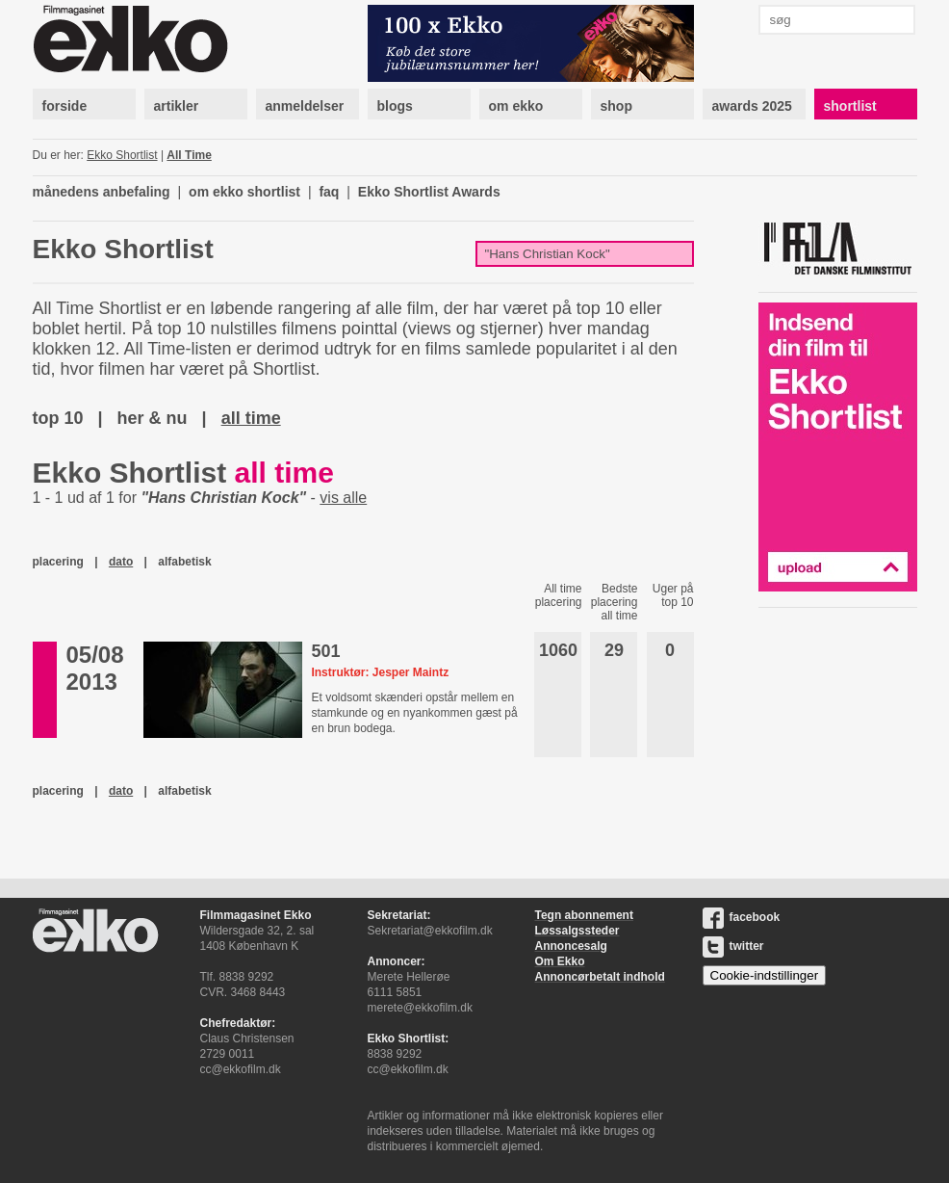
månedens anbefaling (101, 191)
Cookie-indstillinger (764, 975)
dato (121, 561)
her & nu (152, 418)
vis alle (343, 497)
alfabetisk (184, 561)
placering (58, 561)
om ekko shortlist (244, 191)
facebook (742, 917)
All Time (189, 155)
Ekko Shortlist (122, 155)
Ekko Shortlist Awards (429, 191)
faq (329, 191)
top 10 (58, 418)
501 (325, 651)
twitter (733, 946)
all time (251, 418)
